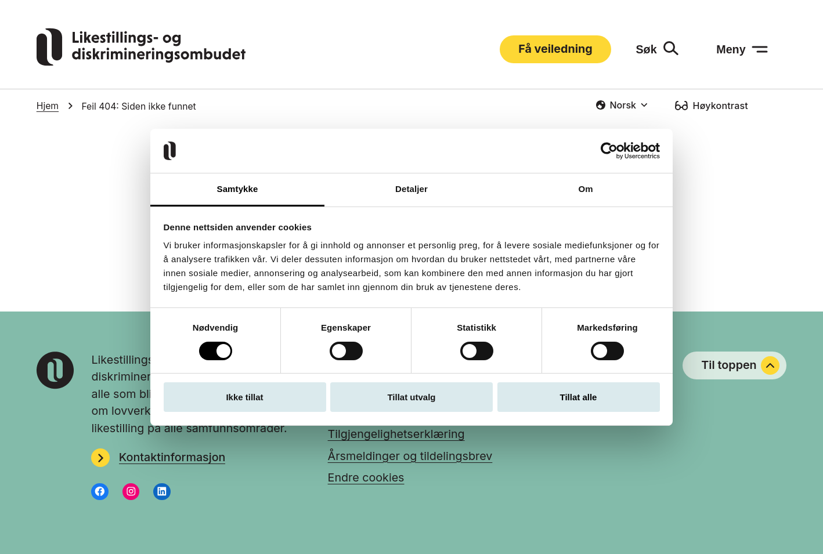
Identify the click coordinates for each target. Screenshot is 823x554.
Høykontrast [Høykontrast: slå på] (720, 105)
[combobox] (621, 105)
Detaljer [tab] (411, 189)
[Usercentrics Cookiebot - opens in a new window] (609, 151)
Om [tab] (585, 189)
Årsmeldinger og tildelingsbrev (410, 456)
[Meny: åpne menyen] (742, 49)
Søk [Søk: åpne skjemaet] (646, 49)
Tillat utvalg (411, 397)
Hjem (48, 105)
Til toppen (740, 365)
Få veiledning (555, 49)
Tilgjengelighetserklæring (396, 434)
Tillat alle (578, 397)
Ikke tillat (244, 397)
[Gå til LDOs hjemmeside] (141, 62)
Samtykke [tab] (237, 189)
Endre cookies (366, 477)
